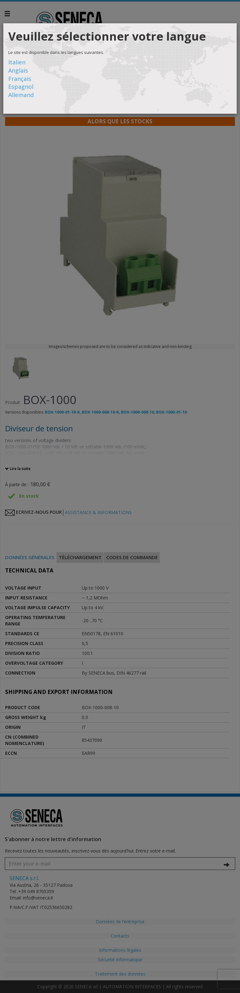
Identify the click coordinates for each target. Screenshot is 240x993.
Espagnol (20, 86)
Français (19, 78)
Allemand (21, 95)
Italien (16, 62)
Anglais (18, 70)
